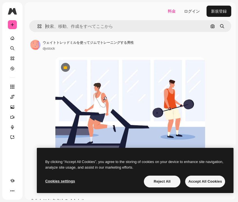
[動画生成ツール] (12, 117)
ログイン (192, 11)
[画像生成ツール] (12, 106)
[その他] (12, 190)
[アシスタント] (12, 137)
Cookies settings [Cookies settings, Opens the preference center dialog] (60, 181)
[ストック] (12, 58)
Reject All (162, 181)
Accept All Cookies (205, 181)
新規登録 (219, 11)
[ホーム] (12, 38)
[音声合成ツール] (12, 127)
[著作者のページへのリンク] (35, 45)
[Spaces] (12, 96)
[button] (37, 26)
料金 (172, 11)
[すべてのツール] (12, 86)
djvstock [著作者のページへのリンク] (49, 48)
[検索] (12, 48)
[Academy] (12, 180)
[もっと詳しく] (12, 68)
